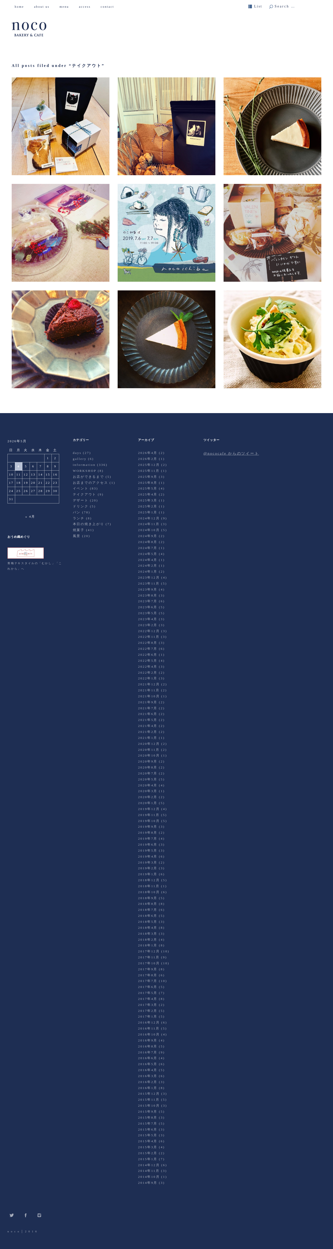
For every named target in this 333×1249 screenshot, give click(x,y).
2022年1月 (147, 678)
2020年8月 (147, 767)
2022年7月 (147, 649)
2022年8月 (147, 643)
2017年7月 (147, 981)
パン (77, 512)
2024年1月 (147, 571)
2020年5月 (147, 779)
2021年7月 (147, 708)
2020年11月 (149, 750)
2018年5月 (147, 921)
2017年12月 (149, 951)
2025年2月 (147, 506)
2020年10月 (149, 755)
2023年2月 (147, 625)
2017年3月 (147, 1005)
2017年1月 (147, 1016)
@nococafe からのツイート (231, 453)
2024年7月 (147, 548)
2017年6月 (147, 987)
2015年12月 (149, 1093)
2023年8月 (147, 595)
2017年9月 (147, 969)
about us (43, 6)
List (258, 6)
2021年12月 (149, 684)
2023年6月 (147, 607)
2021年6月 (147, 714)
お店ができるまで (88, 477)
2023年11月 (149, 583)
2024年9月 (147, 536)
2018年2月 (147, 939)
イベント (81, 488)
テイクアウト (84, 494)
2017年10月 (149, 963)
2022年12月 (149, 631)
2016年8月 (147, 1046)
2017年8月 (147, 975)
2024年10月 (149, 530)
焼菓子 (79, 530)
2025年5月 (147, 488)
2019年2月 (147, 868)
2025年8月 (147, 483)
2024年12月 (149, 518)
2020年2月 (147, 797)
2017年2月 (147, 1011)
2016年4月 (147, 1070)
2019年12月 (149, 809)
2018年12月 (149, 880)
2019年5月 (147, 850)
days (77, 453)
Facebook (25, 1215)
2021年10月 (149, 696)
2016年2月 (147, 1082)
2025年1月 (147, 512)
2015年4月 (147, 1141)
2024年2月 (147, 565)
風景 (77, 536)
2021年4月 (147, 726)
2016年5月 (147, 1064)
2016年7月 (147, 1052)
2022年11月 (149, 637)
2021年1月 (147, 738)
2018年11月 (149, 886)
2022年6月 (147, 654)
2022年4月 (147, 666)
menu (66, 6)
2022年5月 (147, 660)
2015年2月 (147, 1153)
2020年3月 (147, 791)
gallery (80, 459)
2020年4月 (147, 785)
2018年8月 (147, 904)
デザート (81, 500)
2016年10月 (149, 1034)
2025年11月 (149, 471)
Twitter (11, 1215)
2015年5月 (147, 1135)
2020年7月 (147, 773)
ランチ (79, 518)
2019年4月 (147, 856)
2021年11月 (149, 690)
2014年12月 (149, 1165)
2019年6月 (147, 844)
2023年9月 (147, 589)
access (86, 6)
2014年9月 (147, 1183)
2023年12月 (149, 577)
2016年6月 (147, 1058)
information (84, 465)
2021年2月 (147, 732)
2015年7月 (147, 1123)
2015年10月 (149, 1105)
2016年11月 (149, 1028)
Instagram (39, 1215)
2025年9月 (147, 477)
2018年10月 (149, 892)
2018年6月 (147, 916)
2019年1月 (147, 874)
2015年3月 (147, 1147)
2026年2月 (147, 459)
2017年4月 (147, 999)
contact (109, 6)
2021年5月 (147, 720)
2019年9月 (147, 826)
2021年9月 (147, 702)
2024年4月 (147, 560)
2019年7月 (147, 838)
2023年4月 (147, 619)
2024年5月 (147, 554)
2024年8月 (147, 542)
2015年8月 (147, 1117)
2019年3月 (147, 862)
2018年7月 (147, 910)
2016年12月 (149, 1022)
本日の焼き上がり (88, 524)
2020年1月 (147, 803)
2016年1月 (147, 1088)
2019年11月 (149, 815)
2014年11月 (149, 1171)
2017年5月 (147, 993)
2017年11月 (149, 957)
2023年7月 (147, 601)
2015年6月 (147, 1129)
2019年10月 (149, 821)
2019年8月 (147, 832)
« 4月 (30, 516)
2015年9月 (147, 1111)
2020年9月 (147, 761)
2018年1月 (147, 945)
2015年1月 (147, 1159)
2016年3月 (147, 1076)
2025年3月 (147, 500)
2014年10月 (149, 1177)
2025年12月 (149, 465)
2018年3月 (147, 933)
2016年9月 (147, 1040)
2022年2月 (147, 672)
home (21, 6)
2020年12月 (149, 744)
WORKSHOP (84, 471)
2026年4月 (147, 453)
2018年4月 (147, 927)
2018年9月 (147, 898)
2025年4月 (147, 494)
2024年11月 (149, 524)
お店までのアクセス (90, 483)
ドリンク (81, 506)
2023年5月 (147, 613)
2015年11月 (149, 1099)
